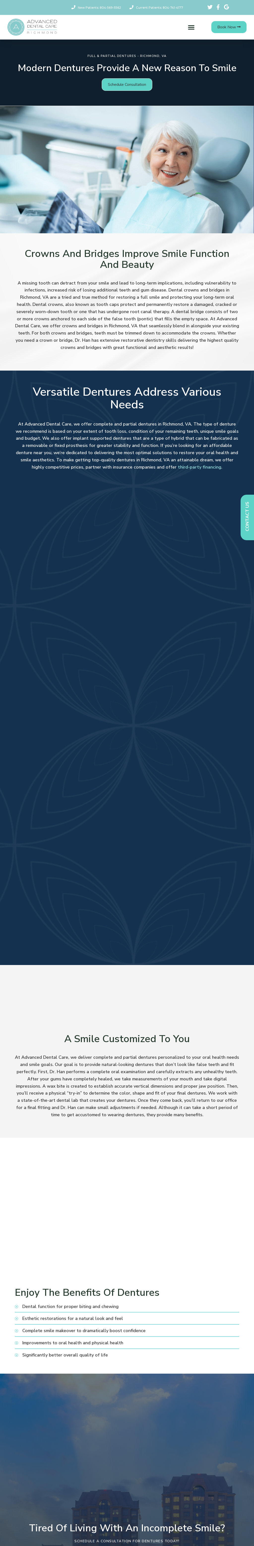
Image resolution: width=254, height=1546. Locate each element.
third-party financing (199, 467)
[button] (191, 27)
